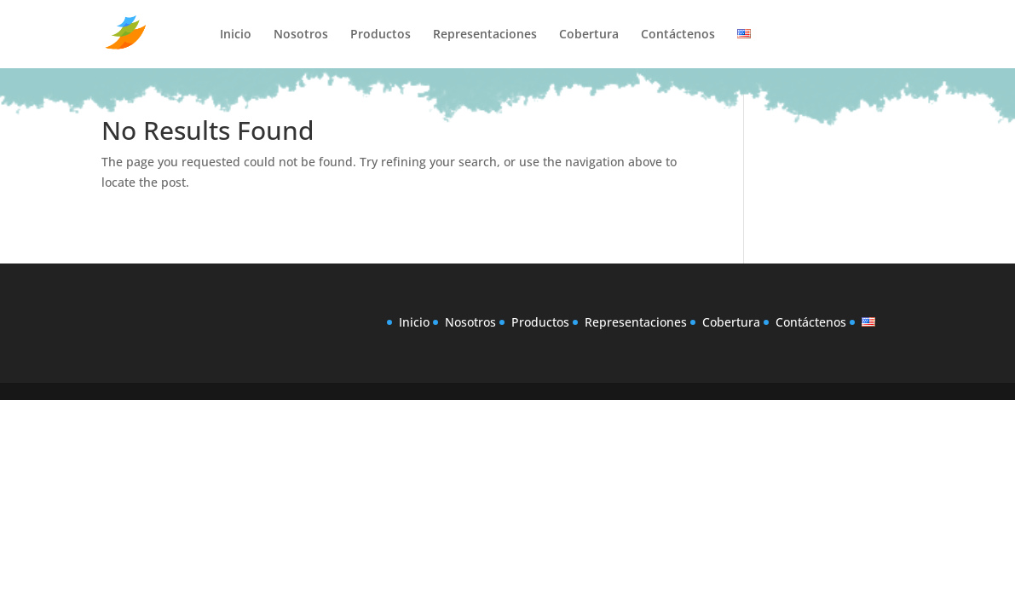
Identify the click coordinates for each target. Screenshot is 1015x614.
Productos (380, 35)
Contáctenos (678, 35)
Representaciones (485, 35)
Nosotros (301, 35)
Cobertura (589, 35)
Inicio (235, 35)
